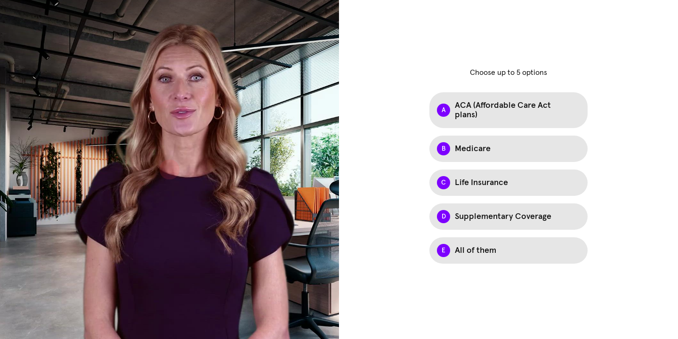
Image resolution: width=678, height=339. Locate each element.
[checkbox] (508, 110)
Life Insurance (481, 182)
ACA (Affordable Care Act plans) (503, 110)
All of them (475, 250)
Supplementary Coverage (503, 216)
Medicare (473, 149)
